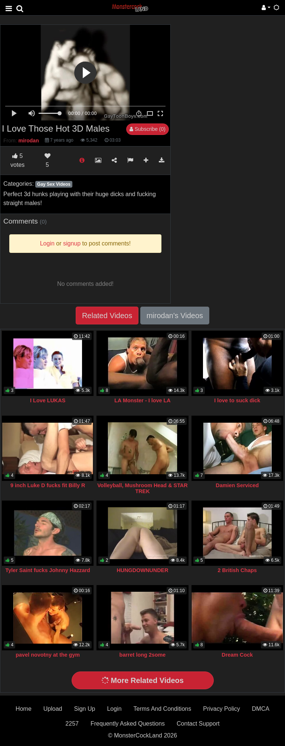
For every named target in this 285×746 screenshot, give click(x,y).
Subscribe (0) (148, 129)
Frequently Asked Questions (128, 723)
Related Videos (107, 315)
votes (17, 160)
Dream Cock (237, 655)
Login (114, 709)
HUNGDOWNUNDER (142, 570)
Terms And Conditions (162, 709)
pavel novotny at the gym (48, 655)
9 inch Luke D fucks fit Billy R (47, 485)
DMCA (260, 709)
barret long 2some (142, 655)
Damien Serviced (237, 485)
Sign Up (84, 709)
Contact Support (198, 723)
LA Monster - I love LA (142, 400)
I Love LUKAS (47, 400)
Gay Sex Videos (54, 184)
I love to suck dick (237, 400)
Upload (52, 709)
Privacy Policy (221, 709)
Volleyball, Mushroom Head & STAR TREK (142, 488)
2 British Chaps (237, 570)
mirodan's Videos (175, 315)
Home (24, 709)
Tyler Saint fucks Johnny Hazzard (47, 570)
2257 (72, 723)
